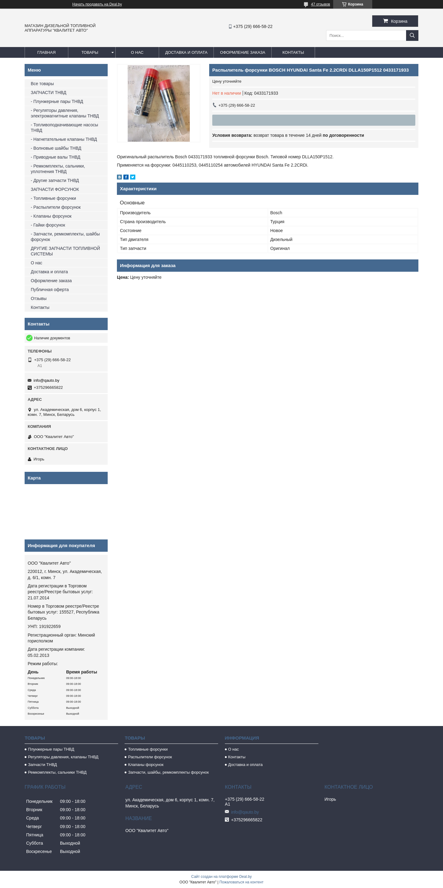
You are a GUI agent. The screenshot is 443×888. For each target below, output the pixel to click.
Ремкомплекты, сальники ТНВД (57, 772)
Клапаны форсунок (145, 764)
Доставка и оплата (186, 52)
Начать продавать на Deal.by (97, 4)
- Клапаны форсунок (51, 216)
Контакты (293, 52)
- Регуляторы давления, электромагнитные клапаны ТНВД (65, 113)
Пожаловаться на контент (241, 882)
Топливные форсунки (148, 749)
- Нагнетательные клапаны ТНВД (64, 139)
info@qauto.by (46, 380)
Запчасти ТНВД (42, 764)
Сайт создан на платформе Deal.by (221, 876)
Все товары (42, 83)
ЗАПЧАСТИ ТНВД (48, 92)
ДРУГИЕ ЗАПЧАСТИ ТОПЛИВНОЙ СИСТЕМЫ (65, 251)
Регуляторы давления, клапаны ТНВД (63, 757)
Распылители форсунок (150, 757)
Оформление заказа (242, 52)
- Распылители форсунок (56, 207)
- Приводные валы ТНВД (55, 157)
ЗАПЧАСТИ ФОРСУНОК (55, 189)
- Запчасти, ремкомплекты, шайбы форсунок (65, 236)
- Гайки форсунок (48, 225)
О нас (137, 52)
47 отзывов (320, 4)
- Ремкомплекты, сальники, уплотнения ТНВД (58, 169)
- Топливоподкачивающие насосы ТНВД (64, 127)
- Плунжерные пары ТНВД (57, 101)
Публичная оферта (50, 289)
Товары (90, 52)
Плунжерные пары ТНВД (51, 749)
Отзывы (38, 298)
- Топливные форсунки (53, 198)
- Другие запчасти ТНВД (55, 180)
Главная (46, 52)
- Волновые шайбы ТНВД (56, 148)
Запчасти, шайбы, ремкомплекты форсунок (168, 772)
